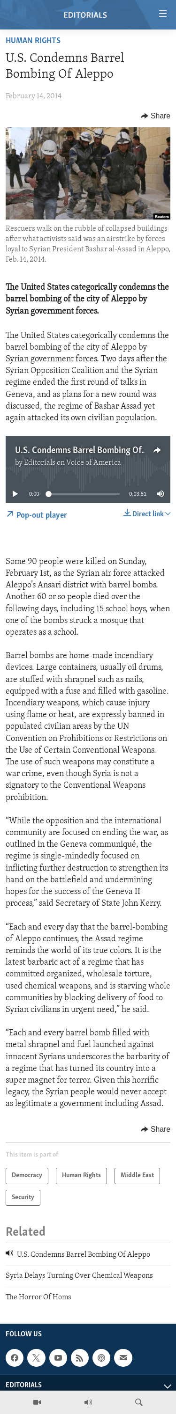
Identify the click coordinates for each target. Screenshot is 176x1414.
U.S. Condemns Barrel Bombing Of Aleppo (92, 450)
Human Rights (33, 41)
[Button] (155, 116)
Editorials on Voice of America (72, 463)
